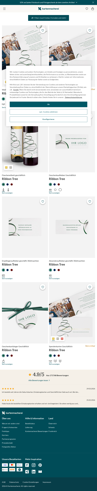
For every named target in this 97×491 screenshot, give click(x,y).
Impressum (47, 482)
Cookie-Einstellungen (31, 482)
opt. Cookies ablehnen (48, 112)
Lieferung (28, 427)
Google (16, 90)
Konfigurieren (48, 119)
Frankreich (52, 431)
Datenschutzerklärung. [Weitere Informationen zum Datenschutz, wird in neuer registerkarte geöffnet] (73, 97)
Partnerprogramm (9, 439)
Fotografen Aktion (9, 447)
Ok (48, 104)
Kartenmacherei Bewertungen (36, 431)
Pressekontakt (7, 443)
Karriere (5, 435)
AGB (3, 482)
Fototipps (5, 431)
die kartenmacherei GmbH (48, 8)
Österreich (52, 424)
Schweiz (51, 427)
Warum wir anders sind (10, 424)
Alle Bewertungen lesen (38, 380)
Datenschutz (14, 482)
